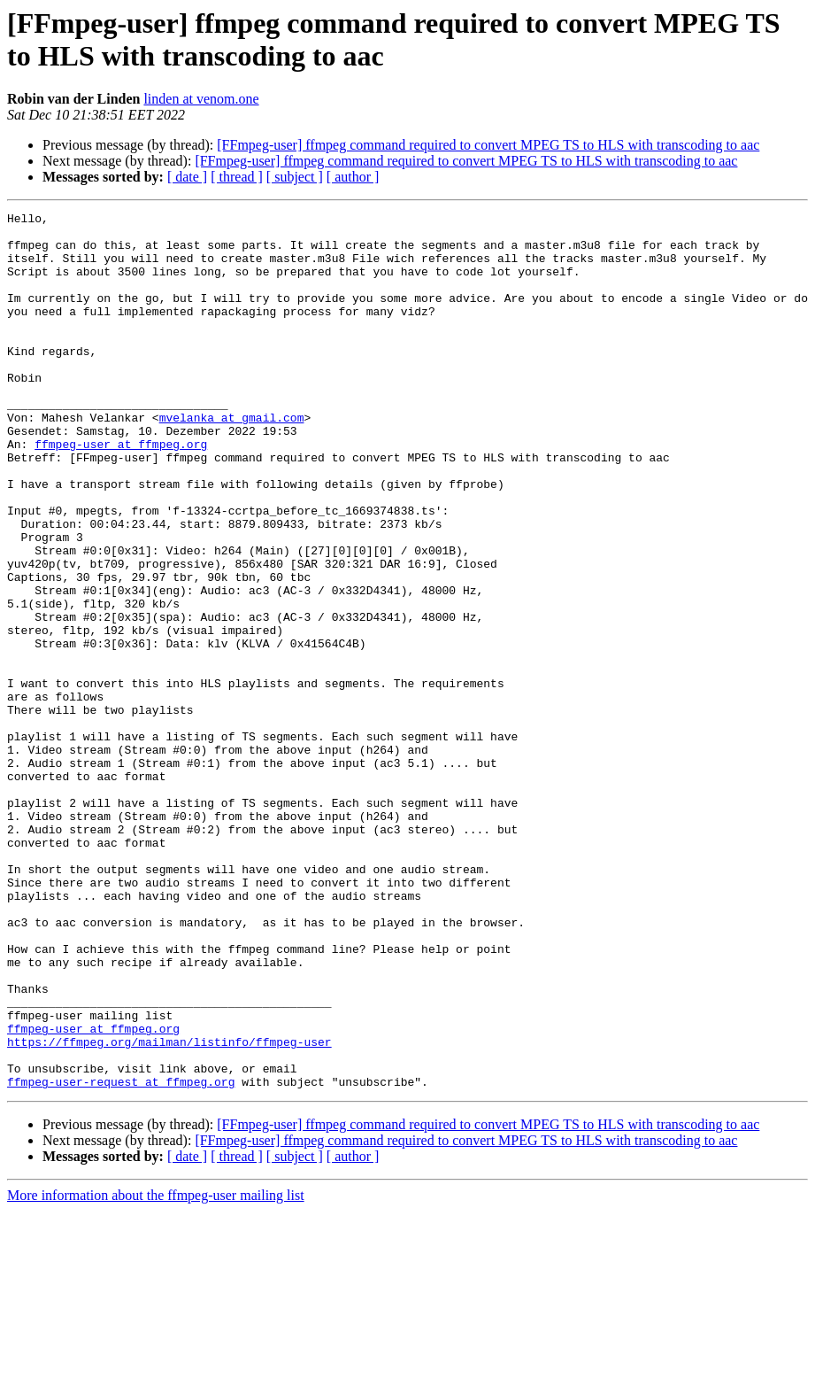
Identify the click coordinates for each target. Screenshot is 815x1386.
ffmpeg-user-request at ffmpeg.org (121, 1257)
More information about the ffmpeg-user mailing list (155, 1370)
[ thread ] (237, 176)
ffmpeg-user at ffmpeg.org (121, 491)
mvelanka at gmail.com (231, 460)
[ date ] (187, 176)
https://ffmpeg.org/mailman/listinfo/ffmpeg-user (169, 1209)
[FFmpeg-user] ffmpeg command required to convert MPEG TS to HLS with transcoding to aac (488, 144)
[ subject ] (294, 176)
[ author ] (353, 176)
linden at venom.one (200, 98)
